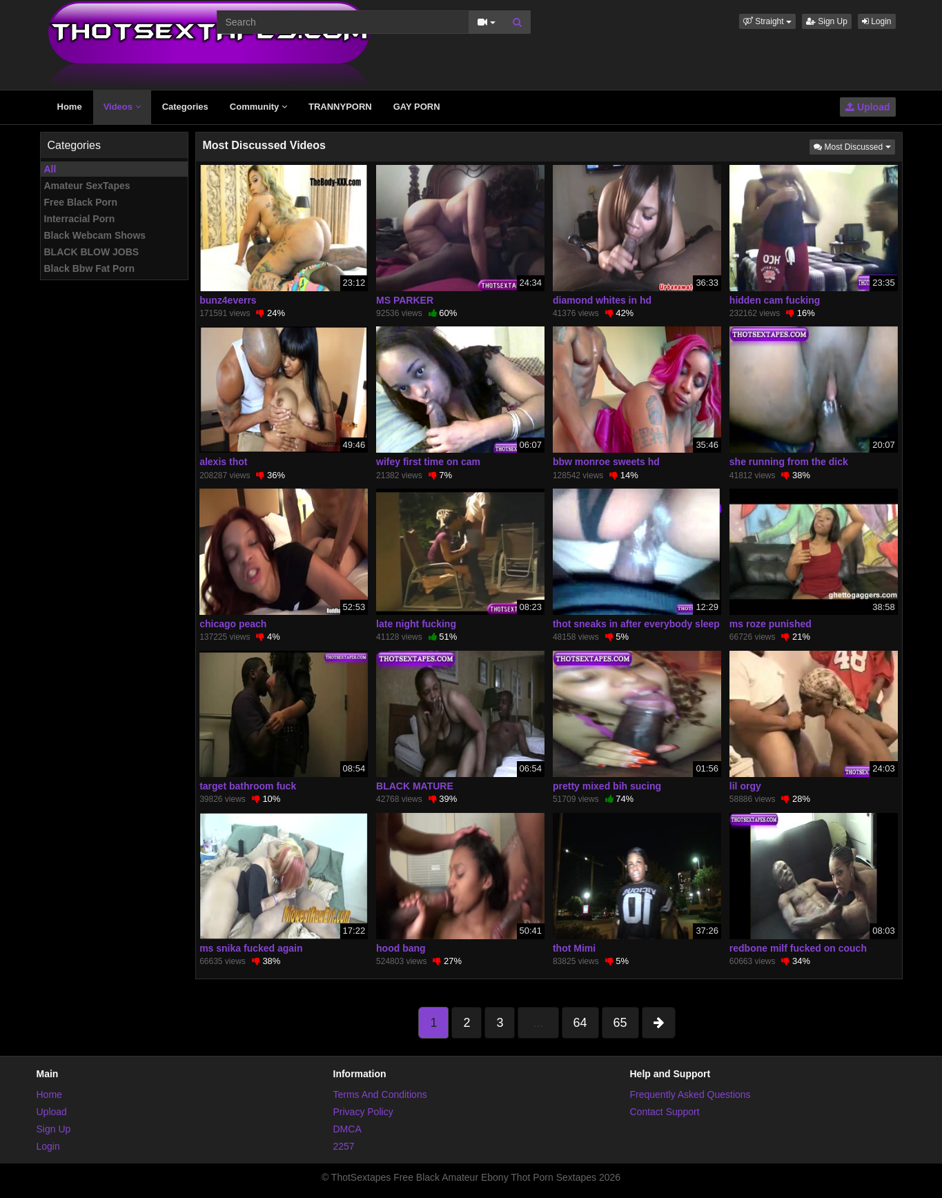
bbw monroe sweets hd (606, 461)
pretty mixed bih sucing (607, 786)
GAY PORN (416, 106)
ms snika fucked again (250, 948)
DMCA (347, 1129)
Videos (122, 106)
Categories (185, 106)
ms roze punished (770, 623)
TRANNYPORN (340, 106)
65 (620, 1023)
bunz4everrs (227, 300)
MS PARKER (404, 300)
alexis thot (223, 461)
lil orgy (745, 786)
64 (580, 1023)
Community (258, 106)
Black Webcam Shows (95, 235)
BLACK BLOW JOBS (91, 251)
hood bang (401, 948)
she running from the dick (788, 461)
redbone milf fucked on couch (798, 948)
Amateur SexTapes (87, 185)
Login (877, 21)
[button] (767, 21)
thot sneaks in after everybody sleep (636, 623)
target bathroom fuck (247, 786)
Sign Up (826, 21)
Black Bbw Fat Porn (89, 268)
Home (69, 106)
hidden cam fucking (774, 300)
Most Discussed (854, 146)
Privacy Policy (363, 1111)
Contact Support (665, 1111)
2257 (344, 1146)
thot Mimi (574, 948)
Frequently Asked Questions (690, 1094)
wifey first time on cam (428, 461)
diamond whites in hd (602, 300)
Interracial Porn (79, 218)
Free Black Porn (81, 202)
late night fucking (416, 623)
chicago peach (232, 623)
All (50, 169)
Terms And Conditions (380, 1094)
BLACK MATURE (414, 786)
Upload (867, 106)
